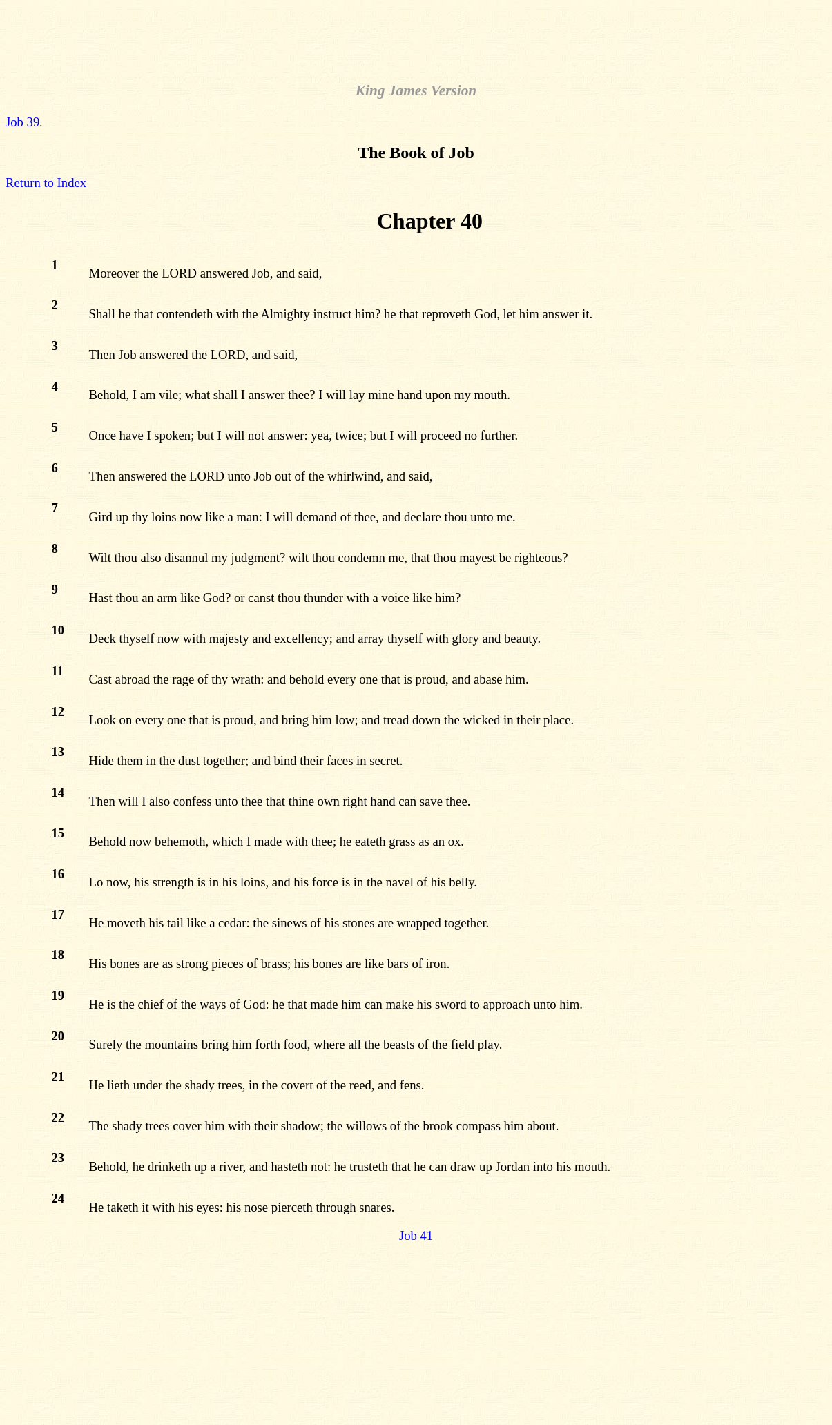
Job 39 (22, 122)
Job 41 (416, 1235)
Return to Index (46, 182)
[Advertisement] (416, 37)
